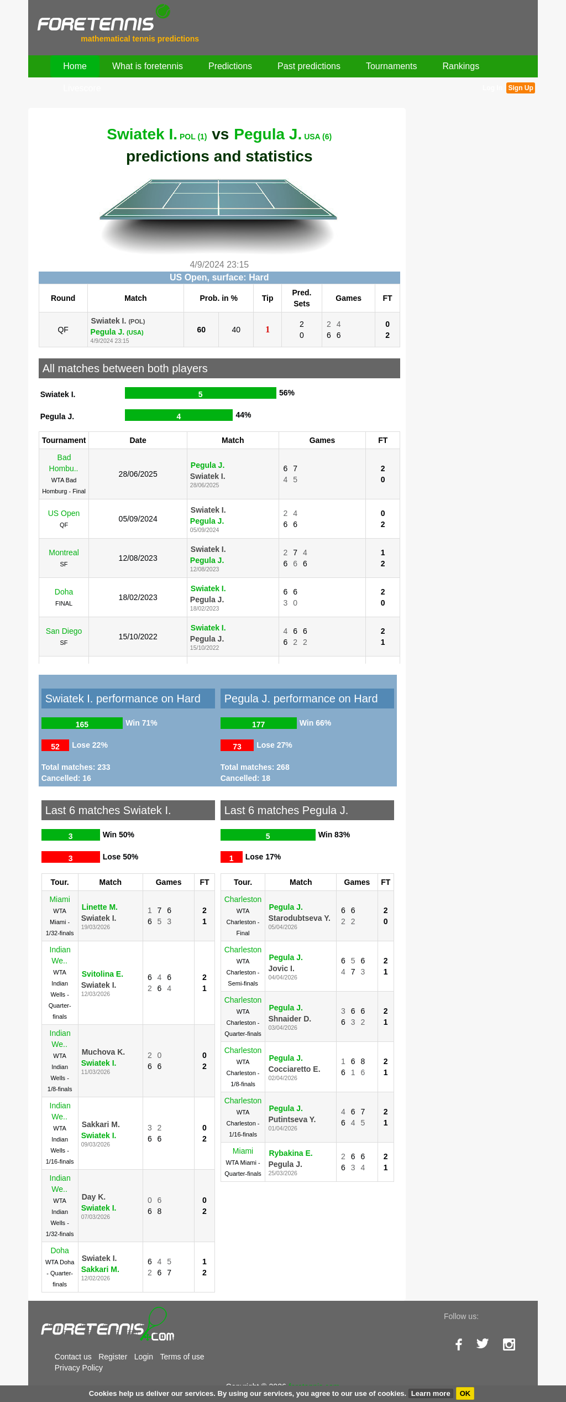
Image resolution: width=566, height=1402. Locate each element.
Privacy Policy (79, 1367)
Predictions (230, 66)
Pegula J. (283, 134)
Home (75, 66)
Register (112, 1356)
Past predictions (308, 66)
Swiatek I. (157, 134)
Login (143, 1356)
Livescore (82, 88)
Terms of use (182, 1356)
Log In (492, 88)
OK (465, 1393)
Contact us (73, 1356)
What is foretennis (147, 66)
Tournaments (391, 66)
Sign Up (520, 88)
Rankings (460, 66)
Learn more (430, 1393)
